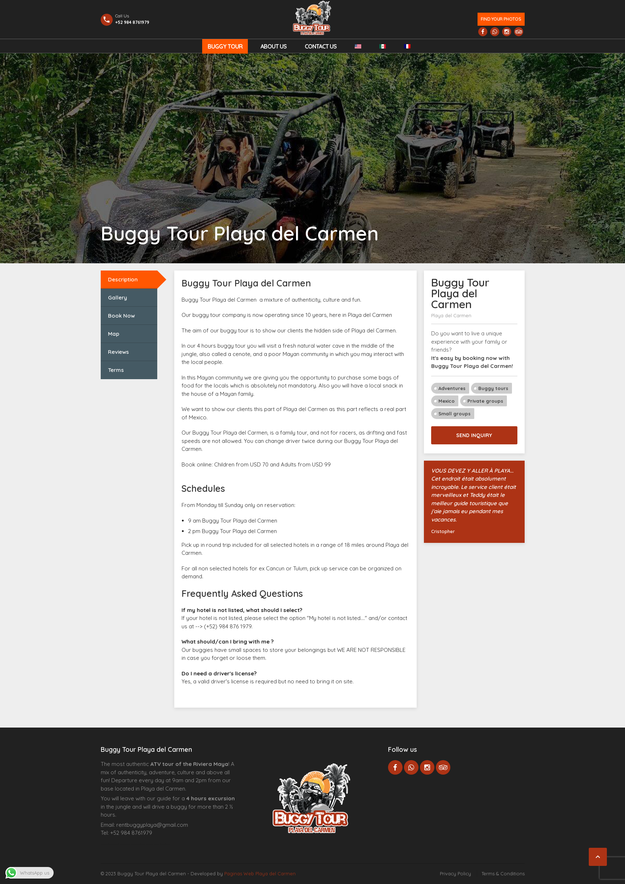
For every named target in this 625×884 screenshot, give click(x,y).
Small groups (454, 413)
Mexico (446, 401)
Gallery (117, 297)
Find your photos (501, 19)
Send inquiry (474, 435)
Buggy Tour (225, 46)
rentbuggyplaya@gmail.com (152, 824)
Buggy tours (493, 388)
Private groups (485, 401)
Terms (116, 369)
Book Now (121, 315)
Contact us (321, 46)
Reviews (118, 351)
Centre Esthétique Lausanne (141, 844)
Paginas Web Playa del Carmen (260, 873)
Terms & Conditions (503, 873)
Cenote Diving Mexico (162, 844)
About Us (274, 46)
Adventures (452, 388)
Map (113, 333)
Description (123, 279)
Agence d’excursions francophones (115, 844)
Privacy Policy (455, 873)
